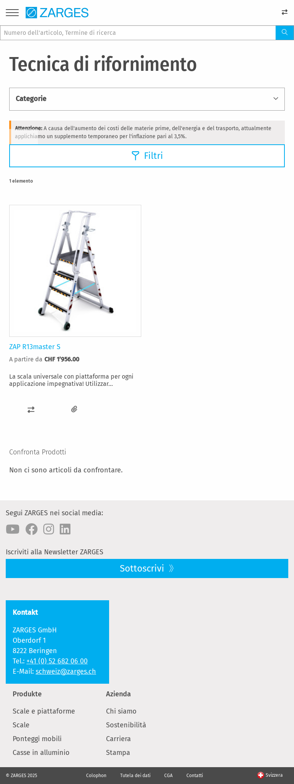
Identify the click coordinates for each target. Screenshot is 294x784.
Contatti (194, 775)
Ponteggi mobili (37, 739)
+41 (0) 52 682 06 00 (57, 661)
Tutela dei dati (135, 775)
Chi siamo (121, 711)
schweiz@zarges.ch (66, 671)
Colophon (96, 775)
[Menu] (12, 14)
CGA (168, 775)
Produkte (27, 694)
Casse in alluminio (41, 752)
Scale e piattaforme (44, 711)
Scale (21, 725)
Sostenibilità (126, 725)
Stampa (118, 752)
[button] (31, 409)
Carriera (118, 739)
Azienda (118, 694)
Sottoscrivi (143, 568)
